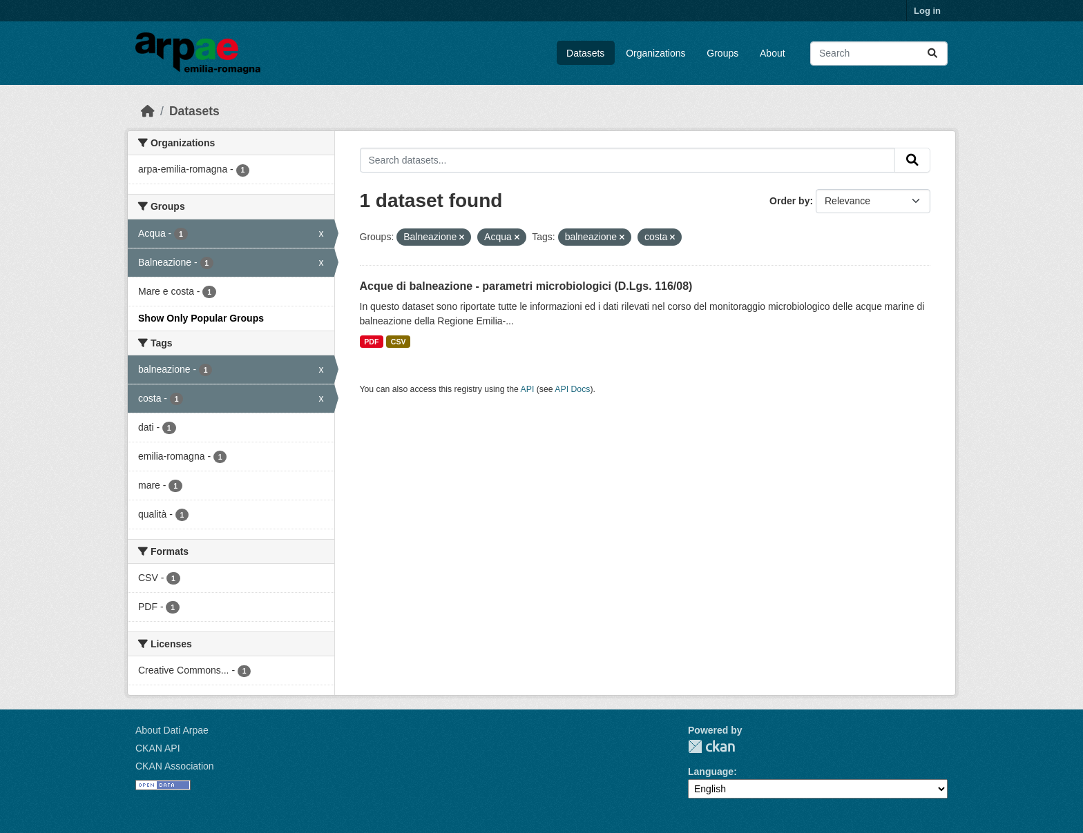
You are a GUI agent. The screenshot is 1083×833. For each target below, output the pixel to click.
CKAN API (157, 748)
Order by (789, 200)
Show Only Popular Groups (201, 318)
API (528, 389)
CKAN (711, 746)
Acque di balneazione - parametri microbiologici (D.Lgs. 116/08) (526, 286)
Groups (722, 53)
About (772, 53)
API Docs (572, 389)
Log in (927, 11)
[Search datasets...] (879, 53)
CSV (398, 341)
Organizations (655, 53)
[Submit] (932, 53)
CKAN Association (174, 766)
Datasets (585, 53)
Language (711, 771)
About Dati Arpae (172, 730)
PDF (371, 341)
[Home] (148, 111)
